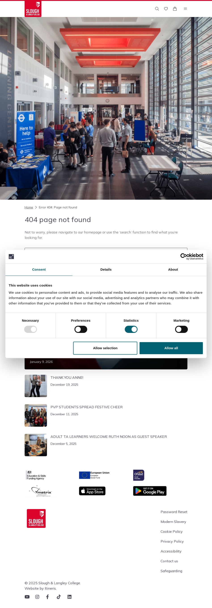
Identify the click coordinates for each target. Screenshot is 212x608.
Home (29, 207)
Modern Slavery (173, 521)
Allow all (171, 348)
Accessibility (171, 551)
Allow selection (105, 348)
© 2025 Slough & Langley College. (53, 583)
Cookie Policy (172, 531)
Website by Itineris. (41, 588)
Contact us (169, 561)
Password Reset (174, 512)
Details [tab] (106, 269)
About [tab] (173, 269)
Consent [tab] (39, 269)
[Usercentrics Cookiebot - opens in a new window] (183, 256)
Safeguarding (171, 571)
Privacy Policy (172, 541)
